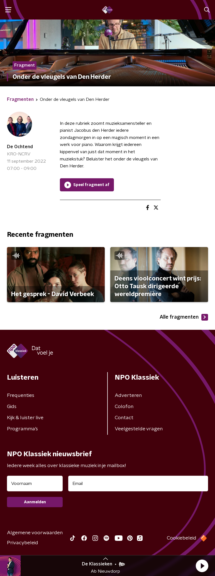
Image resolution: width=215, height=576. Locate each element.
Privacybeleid (22, 542)
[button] (202, 566)
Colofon (124, 406)
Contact (124, 417)
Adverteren (128, 395)
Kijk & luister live (25, 417)
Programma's (22, 428)
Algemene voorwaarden (35, 532)
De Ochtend (20, 147)
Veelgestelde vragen (139, 428)
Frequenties (20, 395)
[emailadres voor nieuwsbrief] (138, 483)
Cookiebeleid (181, 538)
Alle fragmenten (184, 317)
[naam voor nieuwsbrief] (35, 483)
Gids (11, 406)
